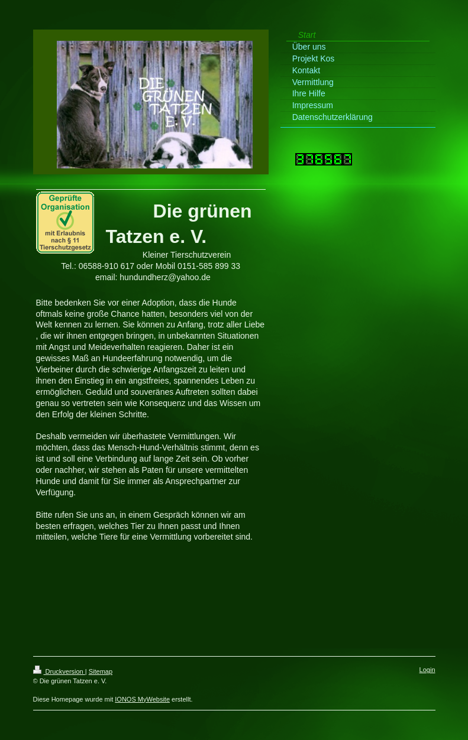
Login (427, 669)
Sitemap (100, 671)
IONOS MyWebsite (142, 699)
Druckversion (59, 671)
